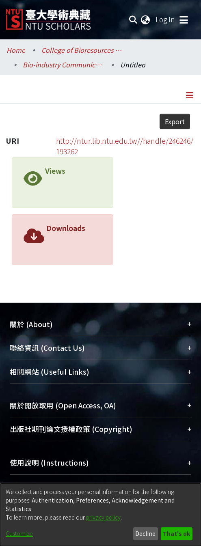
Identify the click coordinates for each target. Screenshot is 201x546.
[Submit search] (133, 19)
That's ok (176, 533)
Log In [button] (166, 19)
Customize (19, 533)
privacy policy (103, 517)
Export (175, 121)
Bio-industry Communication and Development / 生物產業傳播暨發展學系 (63, 64)
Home (15, 50)
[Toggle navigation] (183, 19)
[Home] (48, 16)
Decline (145, 533)
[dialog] (100, 514)
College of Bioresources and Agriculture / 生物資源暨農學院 (82, 50)
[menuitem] (145, 19)
